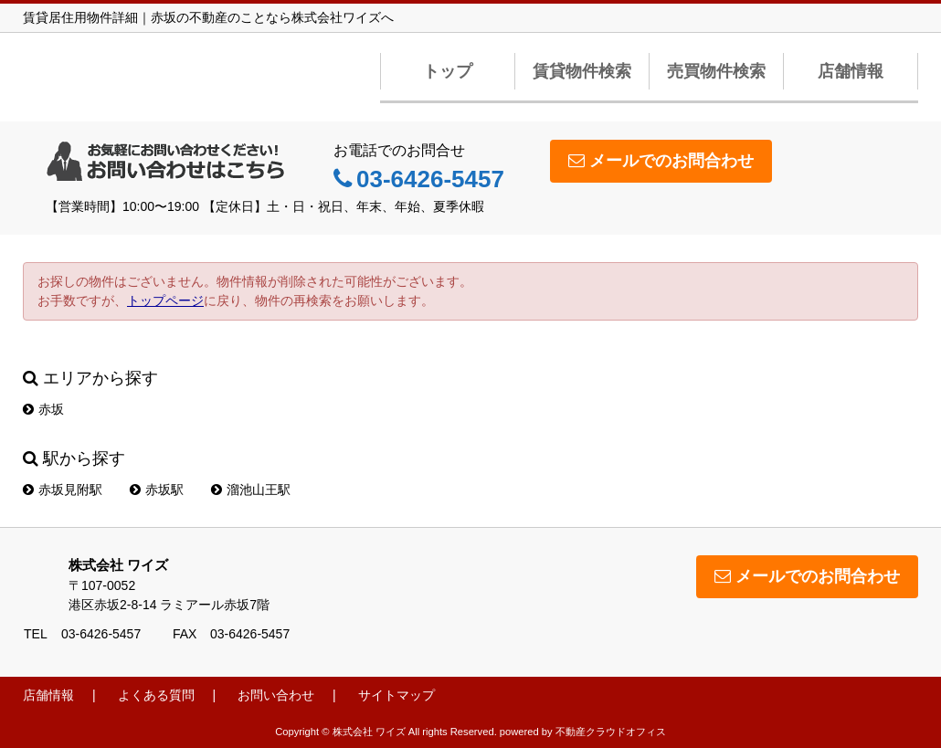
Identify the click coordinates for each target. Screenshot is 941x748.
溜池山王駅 (251, 489)
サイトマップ (396, 695)
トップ (447, 71)
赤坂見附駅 (62, 489)
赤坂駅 (157, 489)
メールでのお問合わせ (661, 161)
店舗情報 (850, 71)
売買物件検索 (716, 71)
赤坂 (43, 409)
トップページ (165, 300)
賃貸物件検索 (582, 71)
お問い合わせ (276, 695)
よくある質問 (156, 695)
